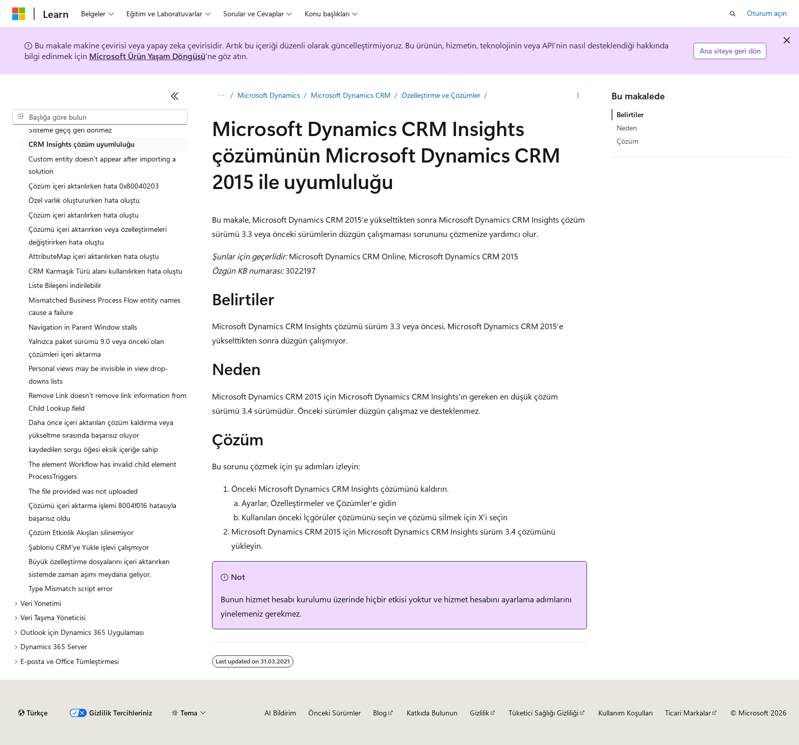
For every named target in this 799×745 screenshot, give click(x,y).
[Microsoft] (18, 13)
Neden (627, 127)
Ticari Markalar (688, 712)
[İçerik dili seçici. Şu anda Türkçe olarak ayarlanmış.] (33, 713)
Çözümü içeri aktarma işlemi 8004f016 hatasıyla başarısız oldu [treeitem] (102, 511)
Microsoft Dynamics (268, 95)
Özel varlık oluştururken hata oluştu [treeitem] (84, 200)
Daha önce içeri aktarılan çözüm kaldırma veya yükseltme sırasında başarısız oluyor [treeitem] (101, 428)
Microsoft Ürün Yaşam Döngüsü (147, 55)
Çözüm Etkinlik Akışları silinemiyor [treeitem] (81, 532)
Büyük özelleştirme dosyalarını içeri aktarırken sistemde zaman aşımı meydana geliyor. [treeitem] (99, 567)
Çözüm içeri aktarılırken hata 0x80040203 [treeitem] (94, 186)
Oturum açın (767, 13)
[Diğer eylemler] (578, 95)
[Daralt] (175, 96)
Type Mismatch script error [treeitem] (71, 588)
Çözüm (627, 141)
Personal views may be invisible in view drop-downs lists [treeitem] (98, 374)
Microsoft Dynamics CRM (351, 95)
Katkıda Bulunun (432, 712)
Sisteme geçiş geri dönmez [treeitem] (70, 130)
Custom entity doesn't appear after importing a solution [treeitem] (102, 165)
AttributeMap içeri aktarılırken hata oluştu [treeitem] (94, 256)
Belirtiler (630, 114)
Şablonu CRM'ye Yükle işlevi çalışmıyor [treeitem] (89, 547)
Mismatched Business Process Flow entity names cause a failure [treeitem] (104, 306)
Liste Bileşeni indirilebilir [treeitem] (65, 285)
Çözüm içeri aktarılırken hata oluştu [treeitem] (84, 215)
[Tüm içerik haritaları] (221, 95)
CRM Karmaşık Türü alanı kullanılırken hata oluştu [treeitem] (105, 271)
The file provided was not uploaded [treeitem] (83, 491)
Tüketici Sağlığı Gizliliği (543, 712)
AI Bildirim (280, 712)
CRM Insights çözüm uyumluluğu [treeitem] (82, 144)
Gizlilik (479, 712)
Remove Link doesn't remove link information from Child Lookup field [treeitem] (108, 401)
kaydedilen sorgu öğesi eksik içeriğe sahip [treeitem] (93, 449)
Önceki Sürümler (334, 712)
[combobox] (100, 117)
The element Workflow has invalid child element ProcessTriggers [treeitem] (102, 470)
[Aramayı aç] (733, 14)
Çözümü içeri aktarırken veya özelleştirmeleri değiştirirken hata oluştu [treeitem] (98, 235)
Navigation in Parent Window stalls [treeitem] (83, 327)
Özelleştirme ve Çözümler (441, 95)
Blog (380, 712)
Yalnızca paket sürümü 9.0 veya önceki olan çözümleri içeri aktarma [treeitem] (96, 347)
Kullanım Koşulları (625, 712)
